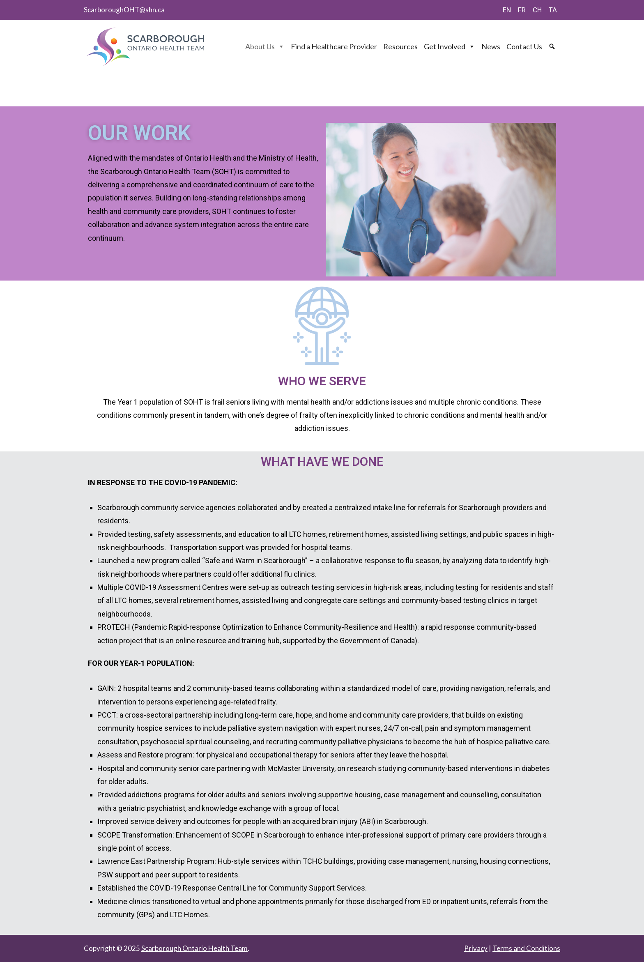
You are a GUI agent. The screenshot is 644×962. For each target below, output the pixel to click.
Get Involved (449, 46)
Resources (400, 46)
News (490, 46)
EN (507, 10)
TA (553, 10)
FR (522, 10)
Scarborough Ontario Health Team (194, 948)
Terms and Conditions (526, 948)
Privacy (476, 948)
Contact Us (524, 46)
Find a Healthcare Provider (334, 46)
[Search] (553, 46)
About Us (265, 46)
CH (537, 10)
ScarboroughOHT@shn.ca (124, 9)
